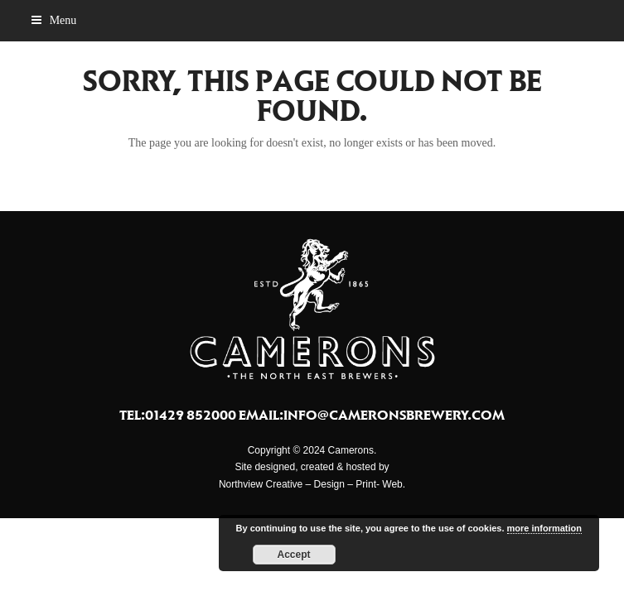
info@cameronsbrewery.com (394, 414)
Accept (294, 554)
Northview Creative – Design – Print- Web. (312, 484)
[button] (54, 20)
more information (544, 528)
